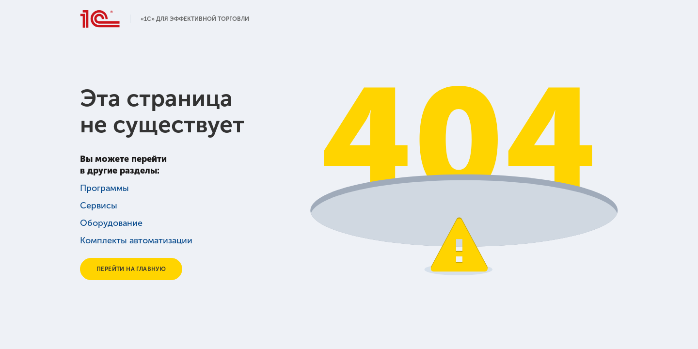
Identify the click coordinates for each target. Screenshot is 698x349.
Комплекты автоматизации (134, 240)
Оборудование (109, 223)
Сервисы (98, 205)
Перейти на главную (132, 269)
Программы (103, 188)
